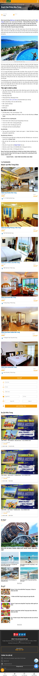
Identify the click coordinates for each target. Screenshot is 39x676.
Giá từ (34, 194)
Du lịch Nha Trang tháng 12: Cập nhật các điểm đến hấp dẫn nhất (9, 565)
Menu (37, 2)
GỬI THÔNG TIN (21, 406)
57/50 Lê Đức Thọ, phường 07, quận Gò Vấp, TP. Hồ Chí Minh (14, 658)
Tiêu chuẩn (5, 14)
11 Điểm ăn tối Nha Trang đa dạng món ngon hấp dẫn (22, 596)
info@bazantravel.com (8, 663)
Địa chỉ (16, 14)
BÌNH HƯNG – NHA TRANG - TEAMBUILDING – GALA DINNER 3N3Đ (15, 509)
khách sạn (12, 20)
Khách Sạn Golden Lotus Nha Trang (10, 262)
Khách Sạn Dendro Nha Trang (9, 193)
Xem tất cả (19, 583)
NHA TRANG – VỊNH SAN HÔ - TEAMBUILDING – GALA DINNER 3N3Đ (15, 475)
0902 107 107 (6, 661)
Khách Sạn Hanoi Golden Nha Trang (10, 332)
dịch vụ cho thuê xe (13, 99)
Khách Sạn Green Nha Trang (8, 297)
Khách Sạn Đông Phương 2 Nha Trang (11, 227)
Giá (2, 443)
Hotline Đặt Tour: (19, 648)
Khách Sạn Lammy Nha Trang (9, 367)
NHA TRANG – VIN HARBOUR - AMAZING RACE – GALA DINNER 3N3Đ (16, 440)
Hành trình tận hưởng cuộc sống (5, 2)
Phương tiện (3, 442)
